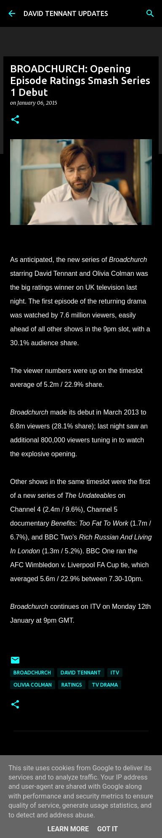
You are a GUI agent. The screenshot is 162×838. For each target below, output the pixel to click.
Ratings (71, 684)
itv (115, 672)
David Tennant (81, 672)
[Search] (150, 13)
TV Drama (105, 684)
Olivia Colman (32, 684)
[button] (15, 120)
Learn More (68, 829)
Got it (107, 829)
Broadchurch (32, 672)
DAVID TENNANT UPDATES (66, 13)
